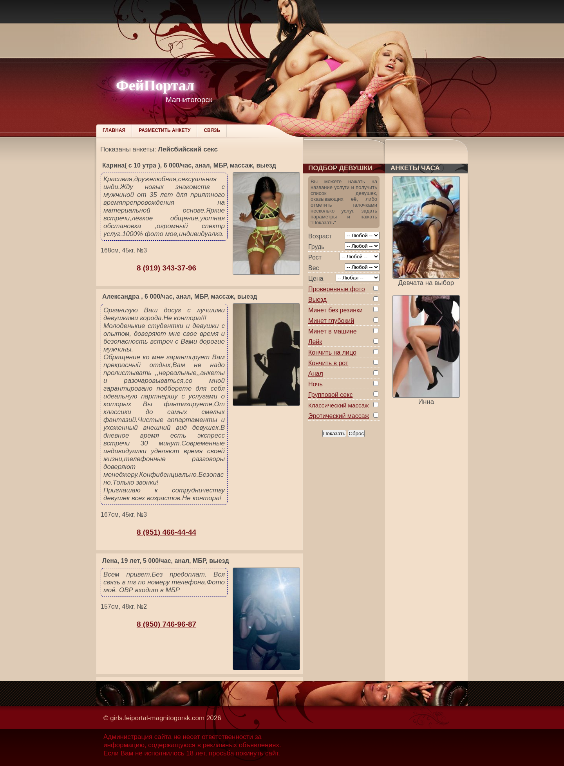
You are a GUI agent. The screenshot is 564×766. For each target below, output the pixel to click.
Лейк (315, 342)
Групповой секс (330, 394)
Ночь (315, 384)
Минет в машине (332, 331)
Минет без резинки (335, 310)
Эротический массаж (338, 416)
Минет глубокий (331, 320)
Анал (315, 373)
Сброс (356, 433)
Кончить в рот (328, 363)
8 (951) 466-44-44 (166, 532)
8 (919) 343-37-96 (166, 268)
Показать (334, 433)
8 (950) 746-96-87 (166, 624)
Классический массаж (338, 405)
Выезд (317, 299)
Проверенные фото (336, 289)
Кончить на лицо (332, 352)
